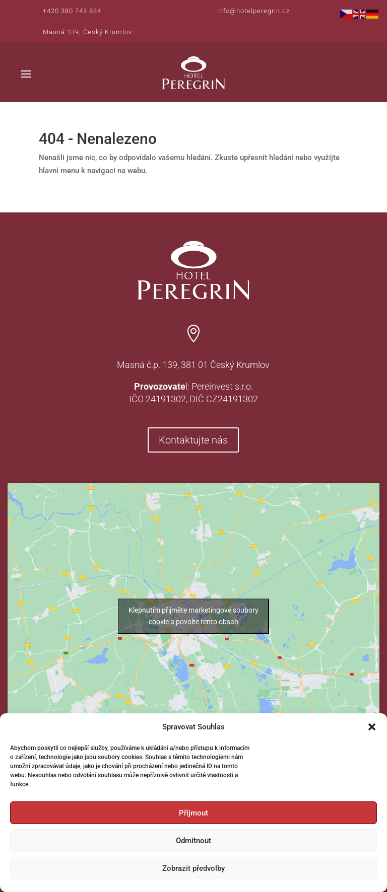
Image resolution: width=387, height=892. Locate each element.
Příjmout (193, 812)
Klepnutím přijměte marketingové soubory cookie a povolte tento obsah (193, 616)
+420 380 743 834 (72, 11)
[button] (372, 727)
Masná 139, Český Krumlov (87, 32)
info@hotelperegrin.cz (253, 11)
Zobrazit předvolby (193, 868)
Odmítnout (193, 840)
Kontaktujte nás (193, 440)
